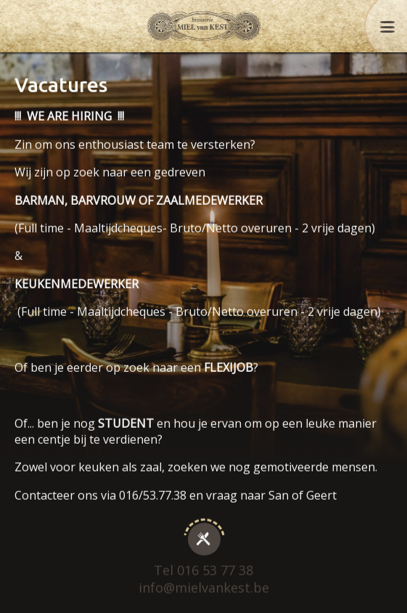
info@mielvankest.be (204, 580)
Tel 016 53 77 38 (203, 563)
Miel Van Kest (204, 26)
